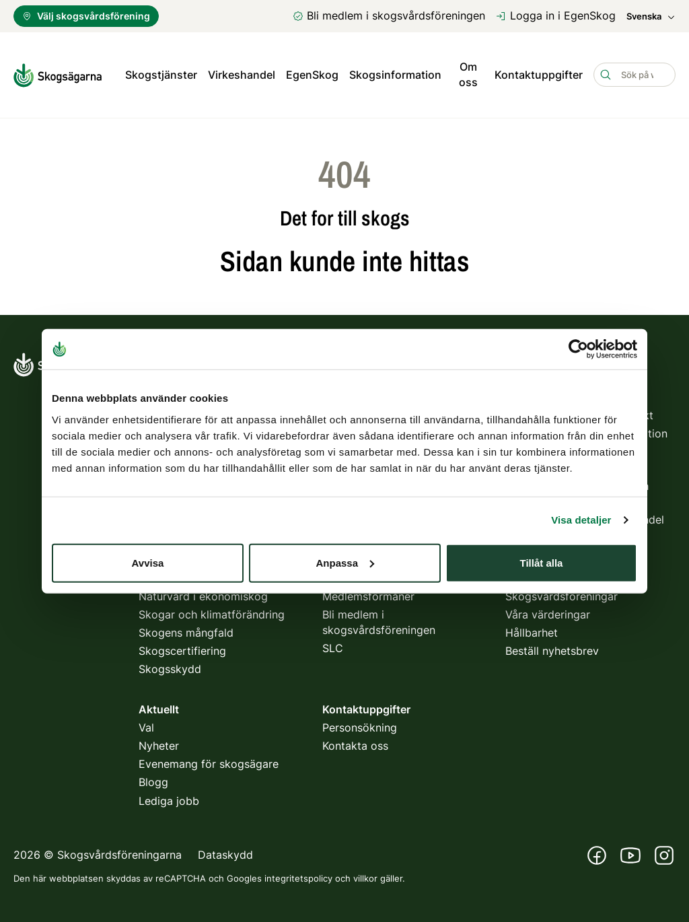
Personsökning (359, 727)
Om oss (468, 74)
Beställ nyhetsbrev (552, 651)
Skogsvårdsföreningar (561, 595)
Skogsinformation (395, 74)
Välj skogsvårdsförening (86, 16)
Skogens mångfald (186, 632)
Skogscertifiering (182, 651)
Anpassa (345, 562)
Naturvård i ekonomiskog (203, 595)
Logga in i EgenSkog (556, 15)
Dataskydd (225, 854)
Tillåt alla (541, 562)
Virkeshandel (241, 74)
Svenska (651, 16)
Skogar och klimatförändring (212, 613)
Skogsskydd (170, 669)
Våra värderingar (547, 613)
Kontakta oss (355, 745)
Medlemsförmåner (368, 595)
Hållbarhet (531, 632)
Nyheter (159, 745)
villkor (365, 877)
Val (146, 727)
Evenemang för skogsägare (209, 764)
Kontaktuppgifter (539, 74)
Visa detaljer (581, 520)
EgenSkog (312, 74)
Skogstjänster (161, 74)
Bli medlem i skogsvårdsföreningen (389, 15)
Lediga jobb (169, 800)
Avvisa (148, 562)
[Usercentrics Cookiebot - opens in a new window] (578, 349)
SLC (332, 648)
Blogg (153, 782)
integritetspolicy (298, 877)
